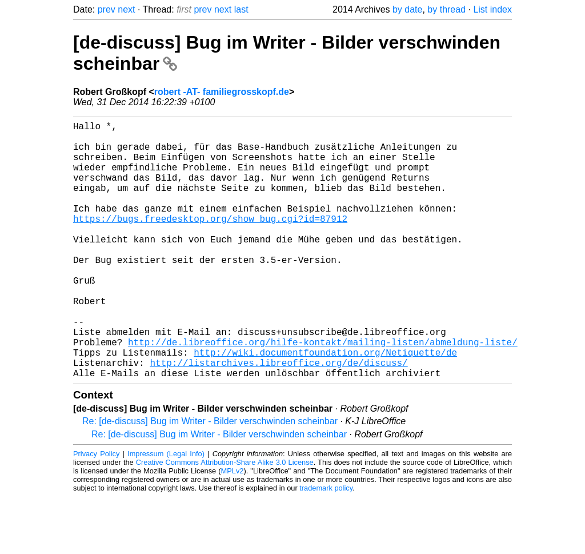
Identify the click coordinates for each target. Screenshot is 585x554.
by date (407, 9)
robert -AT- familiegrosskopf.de (221, 92)
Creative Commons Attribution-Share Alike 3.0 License (225, 519)
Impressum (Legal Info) (166, 511)
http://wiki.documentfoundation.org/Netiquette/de (325, 404)
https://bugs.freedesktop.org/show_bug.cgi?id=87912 (210, 241)
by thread (446, 9)
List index (492, 9)
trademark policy (325, 545)
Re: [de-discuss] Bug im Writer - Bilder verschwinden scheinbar (210, 478)
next (126, 9)
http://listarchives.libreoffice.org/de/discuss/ (278, 417)
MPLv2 (232, 528)
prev (106, 9)
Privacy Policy (96, 511)
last (241, 9)
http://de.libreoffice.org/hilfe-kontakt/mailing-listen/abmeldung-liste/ (323, 392)
